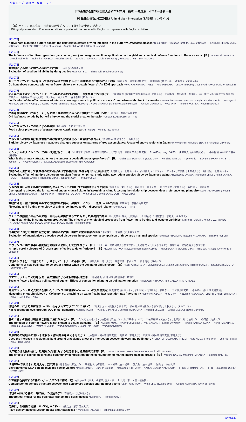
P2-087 (13, 241)
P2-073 (13, 39)
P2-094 (13, 347)
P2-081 (13, 148)
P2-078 (13, 109)
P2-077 (13, 90)
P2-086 (13, 228)
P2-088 (13, 257)
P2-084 (13, 199)
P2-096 (13, 376)
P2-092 (13, 315)
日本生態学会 (229, 418)
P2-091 (13, 302)
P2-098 (13, 402)
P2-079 (13, 122)
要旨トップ (17, 3)
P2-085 (13, 212)
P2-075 (13, 64)
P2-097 (13, 389)
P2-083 (13, 183)
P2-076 (13, 77)
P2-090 (13, 286)
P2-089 (13, 273)
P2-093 (13, 331)
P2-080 (13, 135)
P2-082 (13, 167)
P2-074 (13, 52)
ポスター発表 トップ (38, 3)
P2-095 (13, 360)
